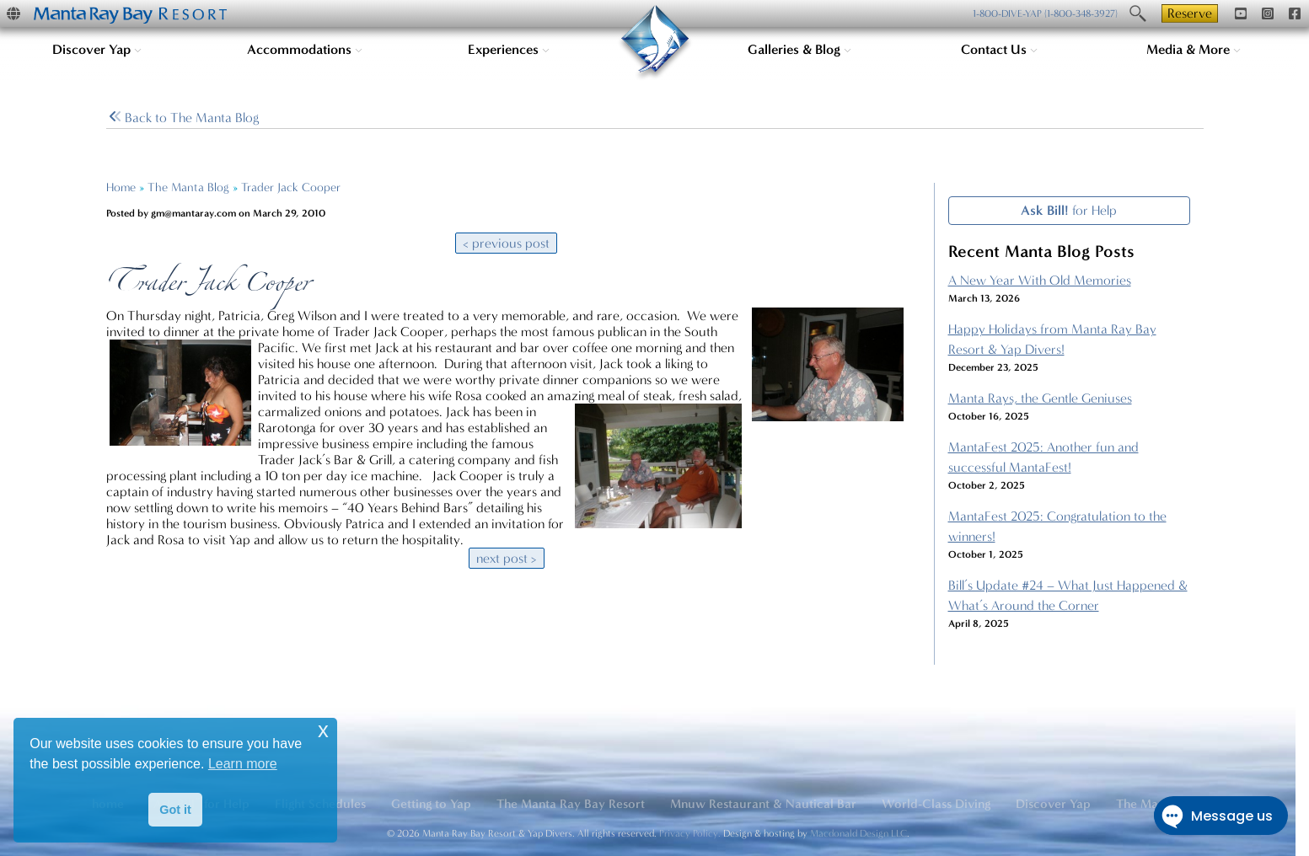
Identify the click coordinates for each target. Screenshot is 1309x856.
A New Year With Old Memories (1039, 280)
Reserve (1189, 13)
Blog (184, 118)
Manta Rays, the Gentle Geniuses (1040, 398)
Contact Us (999, 49)
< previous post (506, 243)
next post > (506, 558)
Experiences (509, 49)
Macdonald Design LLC (858, 833)
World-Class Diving (936, 803)
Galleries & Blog (799, 49)
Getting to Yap (431, 803)
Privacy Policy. (690, 833)
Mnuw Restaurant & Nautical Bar (763, 803)
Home (121, 187)
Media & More (1193, 49)
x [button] (323, 730)
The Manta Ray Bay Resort (570, 803)
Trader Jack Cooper (291, 187)
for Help (1069, 210)
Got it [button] (175, 809)
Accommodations (304, 49)
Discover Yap (97, 49)
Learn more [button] (242, 764)
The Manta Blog (188, 187)
